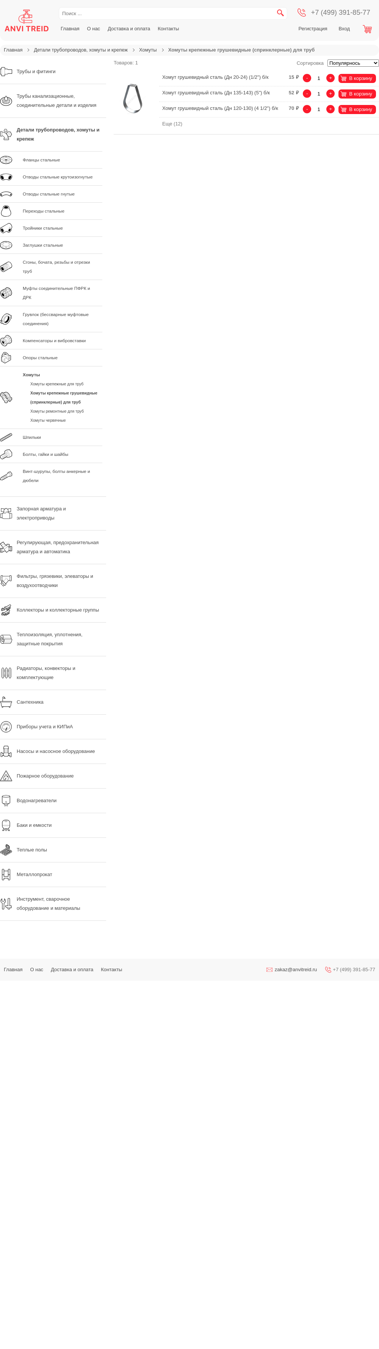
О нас (93, 28)
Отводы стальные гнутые (49, 193)
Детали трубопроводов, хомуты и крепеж (81, 50)
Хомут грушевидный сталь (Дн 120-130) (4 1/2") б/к (220, 108)
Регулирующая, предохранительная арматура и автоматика (49, 547)
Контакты (168, 28)
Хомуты (148, 50)
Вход (344, 28)
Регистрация (313, 28)
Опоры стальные (40, 357)
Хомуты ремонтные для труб (57, 411)
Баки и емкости (26, 825)
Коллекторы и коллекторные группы (49, 610)
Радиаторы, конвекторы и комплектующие (37, 672)
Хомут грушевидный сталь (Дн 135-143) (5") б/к (216, 92)
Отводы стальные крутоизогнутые (57, 176)
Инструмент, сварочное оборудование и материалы (40, 903)
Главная (70, 28)
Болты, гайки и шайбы (45, 454)
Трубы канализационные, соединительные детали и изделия (48, 100)
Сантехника (22, 702)
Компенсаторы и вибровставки (54, 340)
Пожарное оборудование (37, 776)
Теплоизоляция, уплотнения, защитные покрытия (41, 639)
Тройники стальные (43, 227)
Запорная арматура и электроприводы (33, 513)
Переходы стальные (43, 210)
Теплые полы (23, 849)
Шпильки (32, 437)
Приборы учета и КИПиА (36, 726)
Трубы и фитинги (28, 71)
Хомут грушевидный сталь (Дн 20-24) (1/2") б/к (215, 77)
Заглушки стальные (43, 245)
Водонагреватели (28, 800)
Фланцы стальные (41, 159)
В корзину (360, 78)
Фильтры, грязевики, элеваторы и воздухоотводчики (46, 580)
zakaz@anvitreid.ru (296, 969)
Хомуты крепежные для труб (56, 384)
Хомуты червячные (48, 420)
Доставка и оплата (129, 28)
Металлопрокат (26, 874)
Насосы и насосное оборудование (47, 751)
